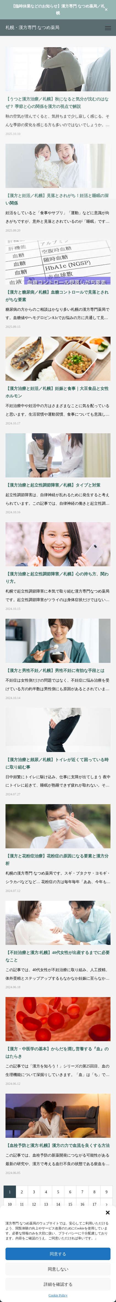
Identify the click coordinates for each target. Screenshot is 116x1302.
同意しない (58, 1269)
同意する (58, 1253)
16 (82, 1204)
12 (34, 1204)
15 (70, 1204)
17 (94, 1204)
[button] (108, 1212)
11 (22, 1204)
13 (46, 1204)
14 (58, 1204)
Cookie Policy (58, 1295)
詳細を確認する (58, 1284)
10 (10, 1204)
